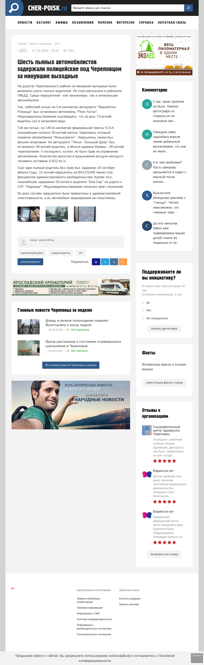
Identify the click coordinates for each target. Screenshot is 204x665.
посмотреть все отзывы (164, 554)
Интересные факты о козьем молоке (164, 366)
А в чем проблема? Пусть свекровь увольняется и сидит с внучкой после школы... (169, 172)
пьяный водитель (61, 252)
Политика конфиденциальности (94, 619)
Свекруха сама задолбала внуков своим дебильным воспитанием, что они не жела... (169, 141)
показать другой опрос (164, 328)
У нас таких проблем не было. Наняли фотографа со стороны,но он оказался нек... (168, 111)
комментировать (30, 261)
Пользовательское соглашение (94, 634)
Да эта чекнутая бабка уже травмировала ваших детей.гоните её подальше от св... (169, 233)
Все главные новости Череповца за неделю (70, 365)
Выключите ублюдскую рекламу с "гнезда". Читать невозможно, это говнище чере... (169, 202)
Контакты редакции (129, 598)
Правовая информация (90, 607)
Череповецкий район (32, 252)
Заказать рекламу (129, 604)
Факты (148, 353)
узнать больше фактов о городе (164, 382)
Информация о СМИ (88, 613)
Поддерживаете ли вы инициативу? (161, 275)
